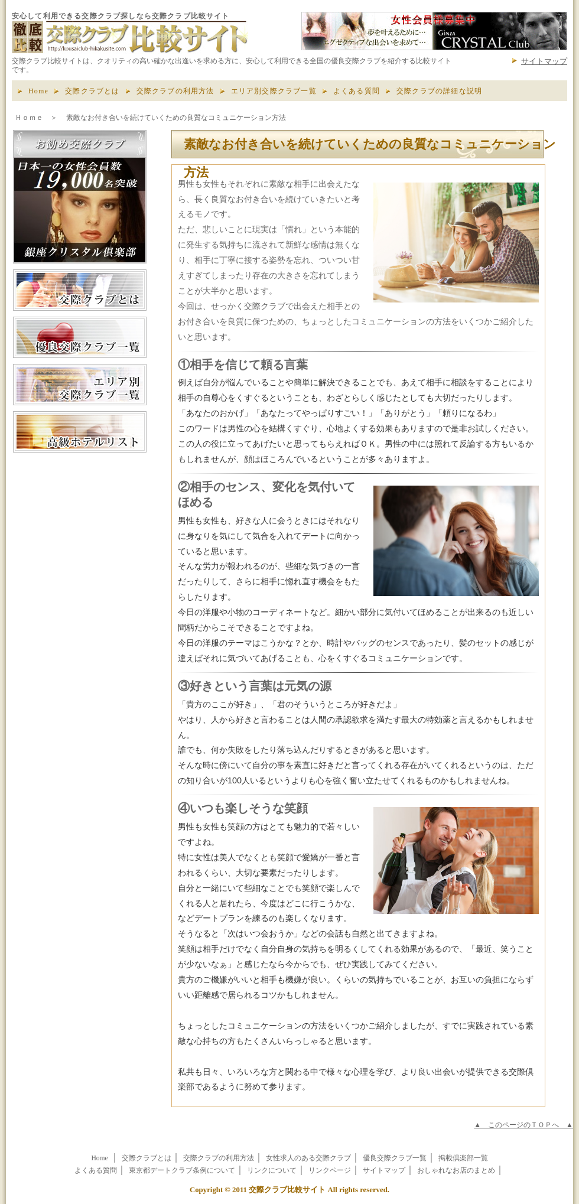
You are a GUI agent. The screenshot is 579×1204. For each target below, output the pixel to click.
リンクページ (329, 1170)
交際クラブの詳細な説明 (439, 91)
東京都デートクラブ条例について (182, 1170)
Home (38, 91)
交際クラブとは (92, 91)
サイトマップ (544, 61)
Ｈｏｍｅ (29, 117)
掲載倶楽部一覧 (463, 1158)
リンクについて (272, 1170)
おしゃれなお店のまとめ (456, 1170)
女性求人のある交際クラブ (308, 1158)
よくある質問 (356, 91)
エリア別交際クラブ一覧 (274, 91)
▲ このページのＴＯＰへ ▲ (523, 1125)
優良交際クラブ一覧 (395, 1158)
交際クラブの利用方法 (175, 91)
